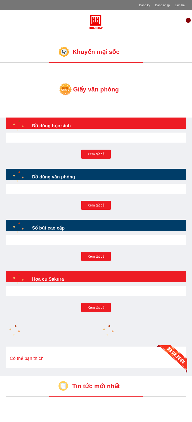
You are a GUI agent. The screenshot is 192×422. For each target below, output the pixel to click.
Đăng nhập (162, 5)
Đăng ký (144, 5)
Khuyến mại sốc (96, 51)
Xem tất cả (96, 154)
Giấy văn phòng (96, 89)
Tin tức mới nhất (96, 386)
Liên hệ (180, 5)
